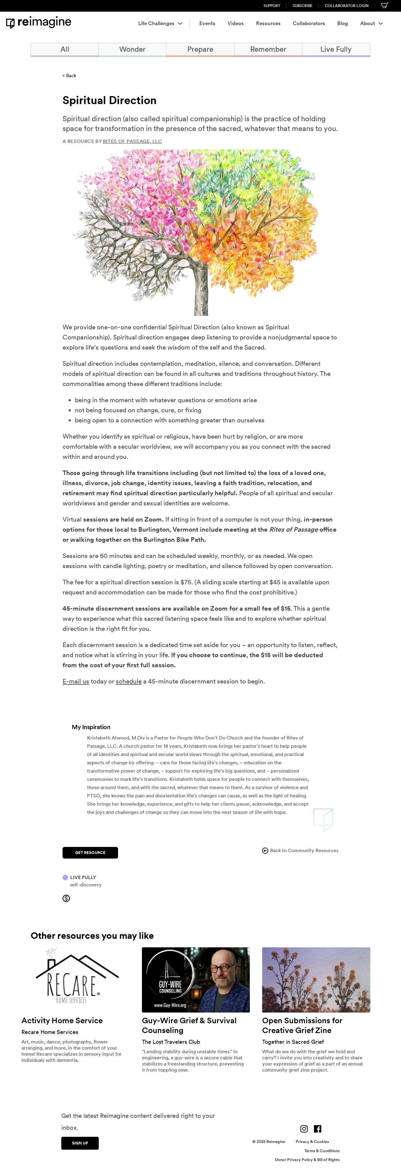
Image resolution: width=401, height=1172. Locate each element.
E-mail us (76, 681)
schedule (129, 681)
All (64, 49)
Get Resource (90, 852)
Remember (268, 49)
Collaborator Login (347, 6)
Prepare (200, 49)
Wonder (132, 49)
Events (207, 23)
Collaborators (309, 23)
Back (71, 75)
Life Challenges (160, 23)
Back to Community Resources (300, 850)
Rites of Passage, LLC (132, 141)
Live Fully (336, 49)
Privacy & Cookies (312, 1141)
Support (272, 6)
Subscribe (302, 6)
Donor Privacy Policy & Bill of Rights (307, 1159)
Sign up (80, 1143)
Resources (268, 23)
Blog (342, 23)
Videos (235, 23)
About (371, 23)
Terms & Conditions (322, 1150)
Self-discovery (86, 885)
